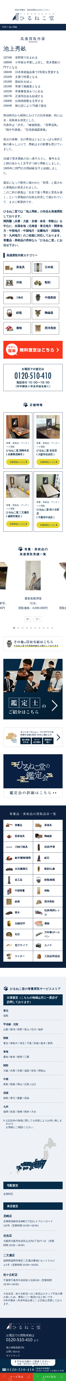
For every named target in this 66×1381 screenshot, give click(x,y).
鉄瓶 (13, 313)
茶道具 (15, 267)
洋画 (13, 282)
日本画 (43, 267)
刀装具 (14, 298)
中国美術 (45, 298)
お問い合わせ (13, 1351)
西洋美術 (45, 328)
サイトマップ (13, 1355)
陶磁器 (43, 313)
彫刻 (42, 282)
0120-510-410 (22, 1339)
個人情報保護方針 (15, 1347)
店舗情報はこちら (17, 462)
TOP (4, 27)
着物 (13, 328)
